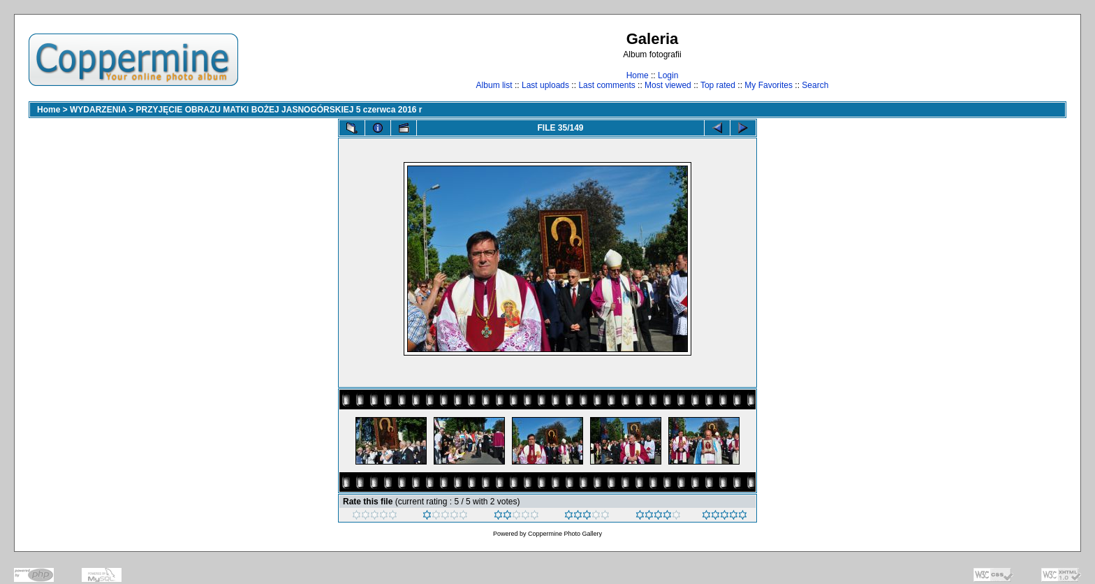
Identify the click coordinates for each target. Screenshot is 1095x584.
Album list (494, 85)
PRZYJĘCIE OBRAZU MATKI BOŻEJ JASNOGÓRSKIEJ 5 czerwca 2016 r (279, 110)
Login (668, 75)
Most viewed (668, 85)
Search (815, 85)
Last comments (606, 85)
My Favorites (768, 85)
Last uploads (545, 85)
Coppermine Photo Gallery (565, 533)
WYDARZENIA (98, 110)
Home (637, 75)
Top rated (717, 85)
